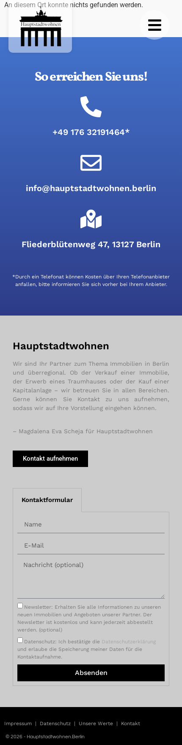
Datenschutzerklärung (129, 641)
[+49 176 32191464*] (91, 106)
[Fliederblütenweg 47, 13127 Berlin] (91, 218)
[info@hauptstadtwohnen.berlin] (91, 162)
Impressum (18, 723)
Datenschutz (55, 723)
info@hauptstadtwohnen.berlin (91, 188)
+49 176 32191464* (91, 132)
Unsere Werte (96, 723)
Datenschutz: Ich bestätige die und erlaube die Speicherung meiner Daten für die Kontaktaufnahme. (86, 648)
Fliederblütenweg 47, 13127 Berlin (91, 244)
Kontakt (130, 723)
